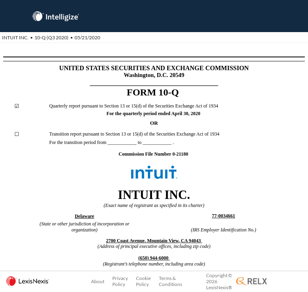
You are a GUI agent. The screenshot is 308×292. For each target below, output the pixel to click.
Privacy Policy (120, 281)
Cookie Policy (143, 281)
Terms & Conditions (170, 281)
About (97, 281)
